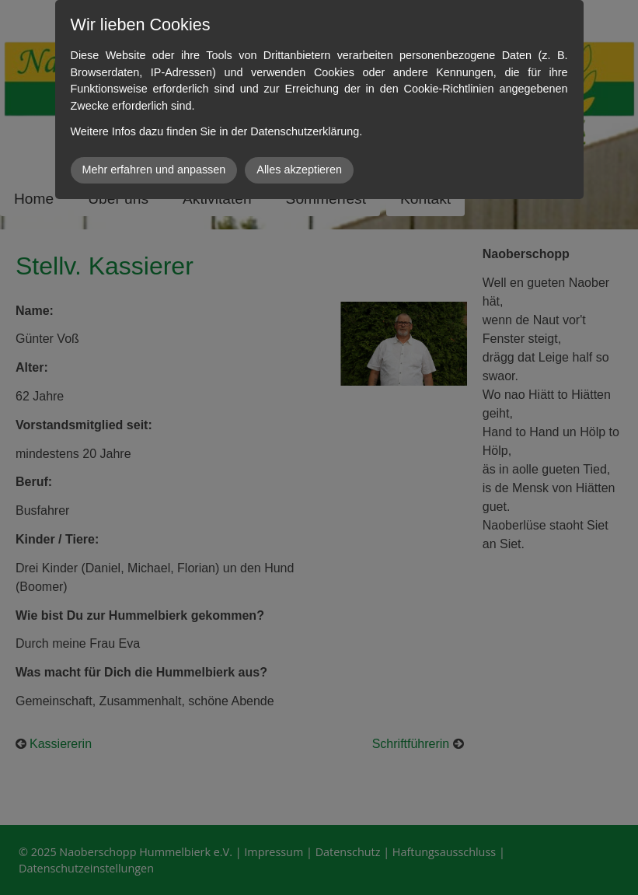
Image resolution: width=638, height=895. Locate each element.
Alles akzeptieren (299, 169)
